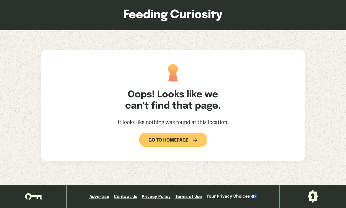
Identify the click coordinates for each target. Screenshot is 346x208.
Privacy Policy (156, 197)
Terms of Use (188, 197)
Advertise (99, 197)
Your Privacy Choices (231, 196)
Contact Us (125, 197)
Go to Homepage (168, 140)
